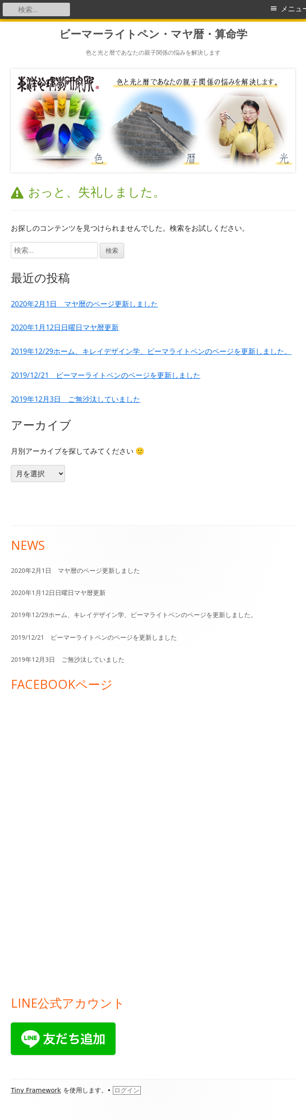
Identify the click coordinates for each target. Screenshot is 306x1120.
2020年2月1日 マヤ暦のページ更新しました (84, 304)
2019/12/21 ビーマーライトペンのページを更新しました (105, 375)
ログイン (126, 1090)
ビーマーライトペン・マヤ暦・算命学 (153, 34)
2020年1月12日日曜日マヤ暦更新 (65, 327)
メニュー (293, 9)
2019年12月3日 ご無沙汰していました (75, 399)
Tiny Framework (36, 1090)
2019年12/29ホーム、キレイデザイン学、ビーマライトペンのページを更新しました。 (151, 351)
